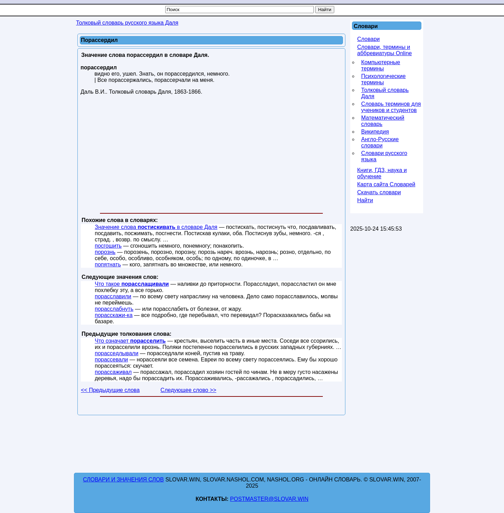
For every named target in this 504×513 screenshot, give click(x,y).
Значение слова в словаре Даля (156, 227)
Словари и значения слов (123, 479)
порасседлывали (116, 353)
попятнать (108, 264)
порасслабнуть (114, 309)
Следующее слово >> (188, 390)
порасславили (113, 296)
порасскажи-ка (114, 315)
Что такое (132, 284)
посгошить (108, 246)
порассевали (111, 359)
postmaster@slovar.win (269, 499)
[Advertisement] (211, 155)
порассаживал (113, 372)
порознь (105, 252)
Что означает (130, 341)
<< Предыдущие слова (110, 390)
